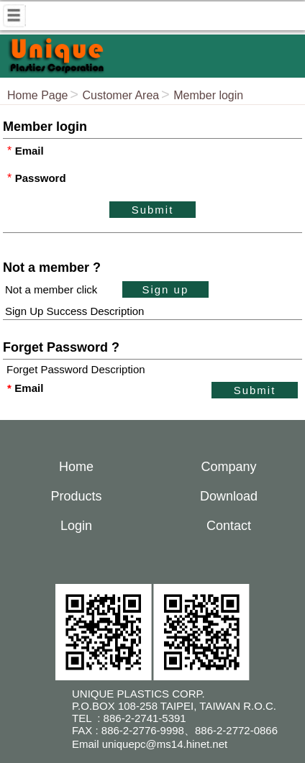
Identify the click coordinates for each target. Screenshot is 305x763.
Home (76, 467)
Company (228, 467)
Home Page (37, 95)
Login (76, 525)
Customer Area (121, 95)
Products (75, 496)
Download (229, 496)
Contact (228, 525)
